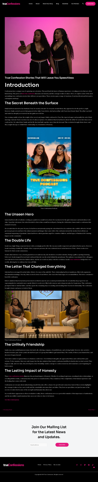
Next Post (92, 409)
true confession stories (16, 376)
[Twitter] (85, 465)
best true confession (28, 93)
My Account (57, 465)
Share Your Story (51, 3)
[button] (83, 4)
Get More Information (12, 400)
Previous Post (7, 409)
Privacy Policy (47, 465)
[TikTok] (92, 465)
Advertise (67, 3)
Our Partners (75, 3)
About (42, 3)
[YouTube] (94, 467)
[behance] (77, 465)
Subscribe (62, 445)
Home (36, 3)
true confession (75, 259)
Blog (60, 3)
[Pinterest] (89, 465)
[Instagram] (81, 465)
